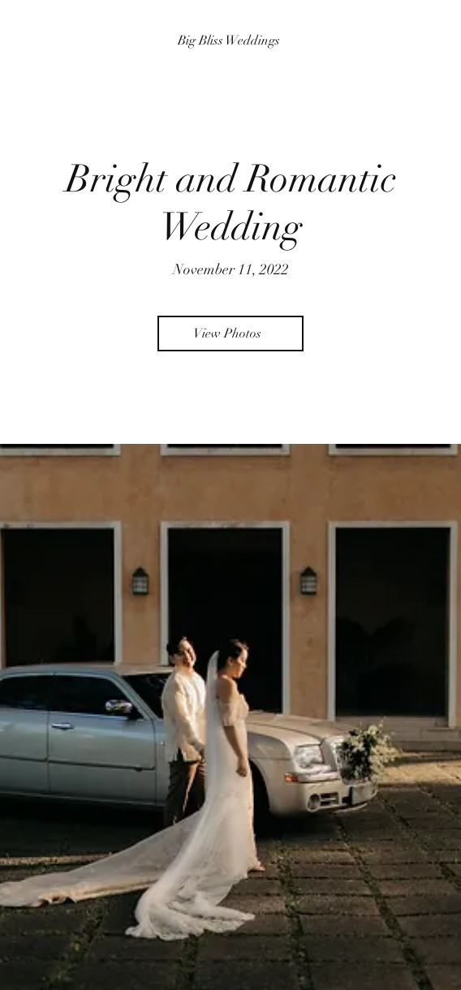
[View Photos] (230, 333)
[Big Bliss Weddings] (230, 40)
